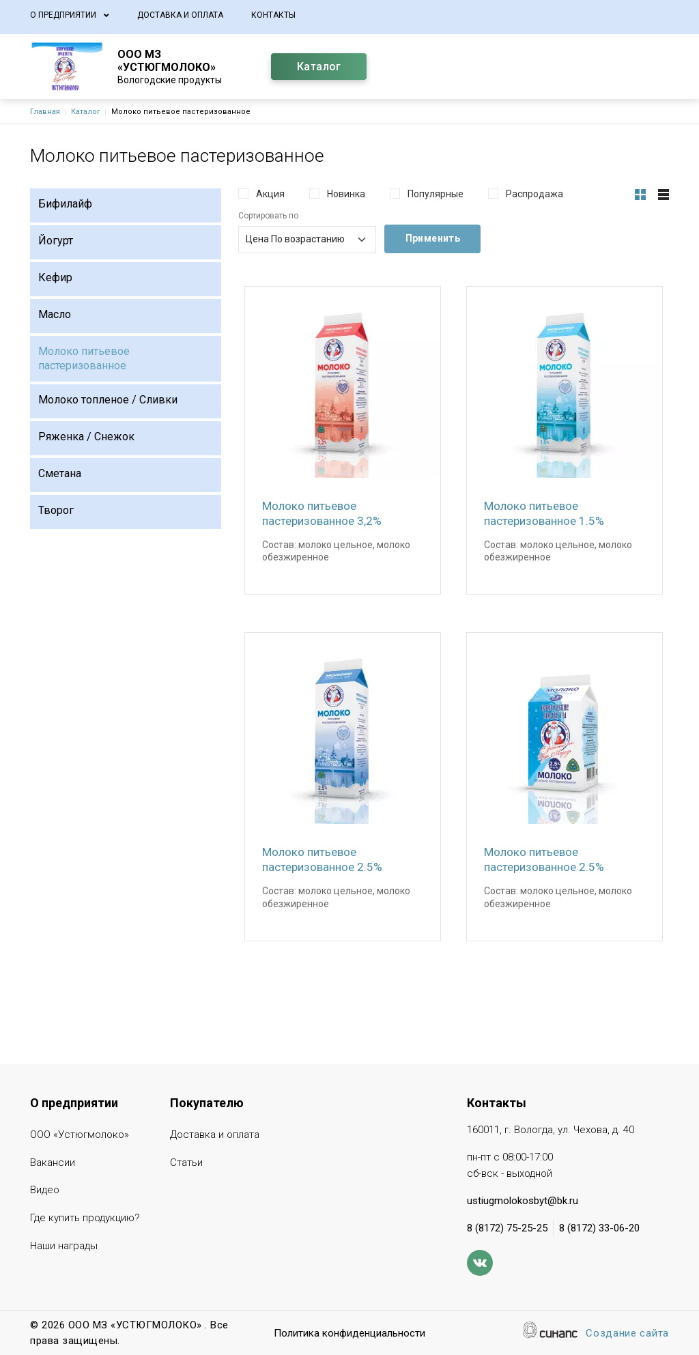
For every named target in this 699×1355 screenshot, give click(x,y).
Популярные (435, 193)
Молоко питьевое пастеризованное (84, 359)
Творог (56, 510)
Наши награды (64, 1247)
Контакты (273, 15)
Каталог (319, 66)
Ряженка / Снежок (86, 436)
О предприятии (63, 15)
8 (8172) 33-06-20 (599, 1228)
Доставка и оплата (180, 15)
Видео (44, 1191)
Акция (270, 193)
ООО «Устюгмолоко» (79, 1135)
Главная (45, 111)
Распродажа (534, 193)
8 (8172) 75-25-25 (507, 1228)
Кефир (55, 277)
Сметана (59, 473)
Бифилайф (65, 203)
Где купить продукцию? (85, 1219)
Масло (54, 314)
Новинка (346, 193)
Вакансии (52, 1163)
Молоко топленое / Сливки (107, 399)
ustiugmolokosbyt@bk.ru (522, 1201)
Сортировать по (268, 215)
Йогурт (55, 240)
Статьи (186, 1163)
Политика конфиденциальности (349, 1334)
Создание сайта (627, 1334)
